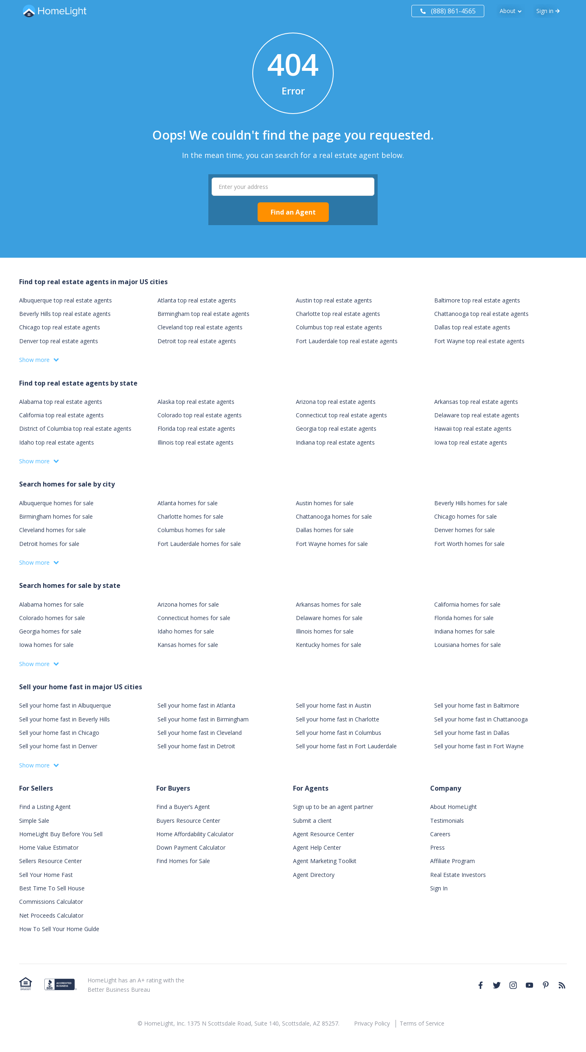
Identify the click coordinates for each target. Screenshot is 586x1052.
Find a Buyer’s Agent (183, 807)
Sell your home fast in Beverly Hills (64, 719)
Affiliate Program (452, 861)
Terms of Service (422, 1023)
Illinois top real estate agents (195, 442)
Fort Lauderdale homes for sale (199, 544)
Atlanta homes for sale (187, 503)
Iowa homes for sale (46, 645)
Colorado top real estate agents (199, 415)
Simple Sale (34, 820)
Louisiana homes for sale (467, 645)
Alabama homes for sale (51, 604)
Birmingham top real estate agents (203, 314)
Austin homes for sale (325, 503)
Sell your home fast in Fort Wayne (479, 746)
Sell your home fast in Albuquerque (65, 705)
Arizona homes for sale (188, 604)
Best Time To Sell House (52, 888)
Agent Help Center (317, 847)
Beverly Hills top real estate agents (65, 314)
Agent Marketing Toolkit (324, 861)
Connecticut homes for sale (193, 618)
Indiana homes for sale (464, 631)
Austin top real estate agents (334, 300)
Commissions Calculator (51, 901)
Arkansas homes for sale (328, 604)
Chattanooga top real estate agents (481, 314)
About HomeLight (453, 807)
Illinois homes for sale (325, 631)
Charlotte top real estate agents (338, 314)
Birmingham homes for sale (56, 516)
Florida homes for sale (464, 618)
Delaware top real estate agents (476, 415)
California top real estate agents (61, 415)
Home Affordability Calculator (195, 834)
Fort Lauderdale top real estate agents (347, 341)
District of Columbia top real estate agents (75, 428)
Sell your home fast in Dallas (471, 732)
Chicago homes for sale (465, 516)
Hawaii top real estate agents (473, 428)
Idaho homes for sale (185, 631)
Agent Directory (314, 875)
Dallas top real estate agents (472, 327)
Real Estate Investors (458, 875)
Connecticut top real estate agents (341, 415)
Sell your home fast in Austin (333, 705)
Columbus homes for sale (191, 530)
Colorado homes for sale (52, 618)
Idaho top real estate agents (56, 442)
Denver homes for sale (464, 530)
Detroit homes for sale (49, 544)
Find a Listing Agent (45, 807)
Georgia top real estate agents (336, 428)
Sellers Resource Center (50, 861)
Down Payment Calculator (190, 847)
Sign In (439, 888)
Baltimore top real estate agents (477, 300)
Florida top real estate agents (196, 428)
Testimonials (447, 820)
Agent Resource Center (323, 834)
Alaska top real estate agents (195, 401)
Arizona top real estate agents (336, 401)
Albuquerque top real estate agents (65, 300)
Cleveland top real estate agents (200, 327)
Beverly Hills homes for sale (470, 503)
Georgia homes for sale (50, 631)
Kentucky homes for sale (328, 645)
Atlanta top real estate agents (196, 300)
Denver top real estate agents (58, 341)
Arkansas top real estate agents (476, 401)
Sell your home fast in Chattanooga (481, 719)
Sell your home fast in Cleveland (199, 732)
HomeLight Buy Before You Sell (61, 834)
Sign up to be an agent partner (333, 807)
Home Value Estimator (49, 847)
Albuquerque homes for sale (56, 503)
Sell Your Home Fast (46, 875)
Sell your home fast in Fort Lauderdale (346, 746)
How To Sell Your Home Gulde (59, 929)
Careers (440, 834)
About (508, 11)
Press (437, 847)
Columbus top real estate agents (339, 327)
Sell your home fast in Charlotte (337, 719)
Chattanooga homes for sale (334, 516)
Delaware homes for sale (329, 618)
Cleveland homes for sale (52, 530)
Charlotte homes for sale (190, 516)
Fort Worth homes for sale (469, 544)
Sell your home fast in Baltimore (476, 705)
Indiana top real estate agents (335, 442)
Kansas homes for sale (187, 645)
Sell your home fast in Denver (58, 746)
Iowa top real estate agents (470, 442)
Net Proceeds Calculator (51, 915)
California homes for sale (467, 604)
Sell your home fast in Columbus (338, 732)
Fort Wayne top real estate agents (479, 341)
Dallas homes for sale (325, 530)
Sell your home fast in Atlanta (196, 705)
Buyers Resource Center (188, 820)
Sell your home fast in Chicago (59, 732)
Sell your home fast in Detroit (196, 746)
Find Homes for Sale (183, 861)
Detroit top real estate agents (196, 341)
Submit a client (312, 820)
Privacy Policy (372, 1023)
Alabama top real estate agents (60, 401)
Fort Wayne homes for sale (332, 544)
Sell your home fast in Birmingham (203, 719)
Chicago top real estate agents (59, 327)
